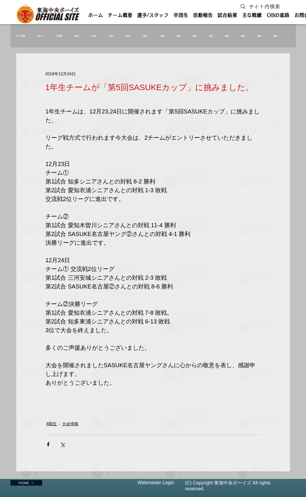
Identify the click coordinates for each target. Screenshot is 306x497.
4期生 (259, 36)
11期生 (145, 36)
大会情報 (58, 36)
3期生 (275, 36)
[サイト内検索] (266, 6)
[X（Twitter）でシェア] (62, 444)
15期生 (76, 36)
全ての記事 (20, 36)
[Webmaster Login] (156, 483)
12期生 (128, 36)
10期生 (162, 36)
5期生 (243, 36)
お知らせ (40, 36)
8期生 (194, 36)
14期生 (93, 36)
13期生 (111, 36)
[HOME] (26, 483)
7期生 (210, 36)
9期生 (178, 36)
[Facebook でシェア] (48, 444)
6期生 (227, 36)
